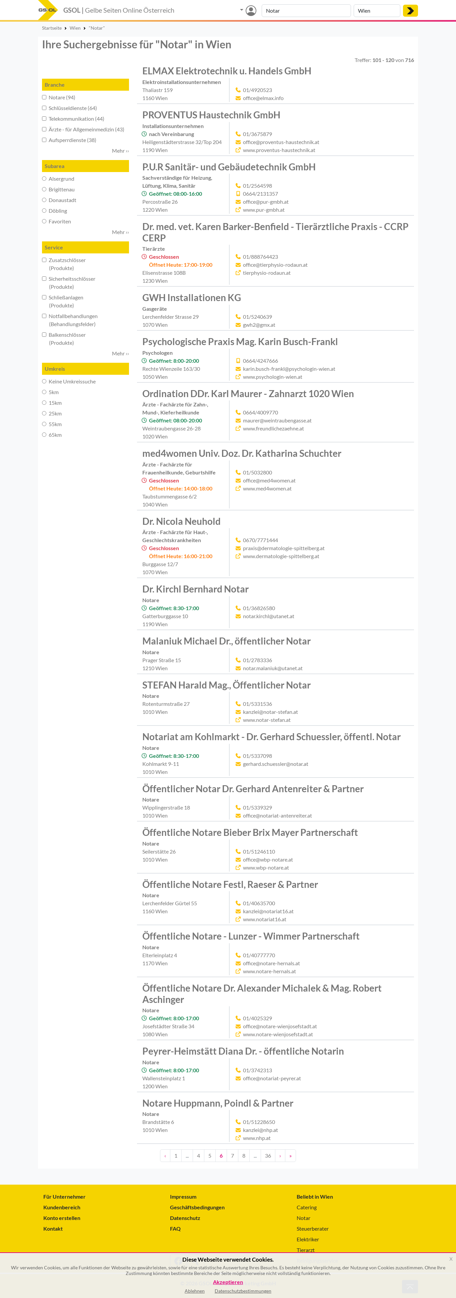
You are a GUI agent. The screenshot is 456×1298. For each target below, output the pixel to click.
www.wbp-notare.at (266, 867)
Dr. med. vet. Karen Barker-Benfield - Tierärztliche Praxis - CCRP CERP (275, 232)
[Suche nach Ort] (377, 10)
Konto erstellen (61, 1218)
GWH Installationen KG (191, 297)
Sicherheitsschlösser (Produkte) (68, 282)
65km (52, 434)
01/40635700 (259, 903)
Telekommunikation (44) (73, 118)
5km (50, 392)
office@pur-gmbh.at (266, 201)
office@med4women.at (269, 480)
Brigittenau (58, 189)
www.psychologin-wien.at (272, 376)
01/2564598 (257, 185)
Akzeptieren (228, 1282)
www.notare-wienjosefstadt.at (278, 1034)
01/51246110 (259, 851)
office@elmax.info (263, 98)
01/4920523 (257, 90)
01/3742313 (257, 1070)
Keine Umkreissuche (69, 381)
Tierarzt (306, 1250)
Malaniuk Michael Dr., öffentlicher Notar (226, 640)
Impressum (183, 1196)
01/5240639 (257, 316)
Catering (307, 1207)
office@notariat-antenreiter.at (277, 815)
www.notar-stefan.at (267, 720)
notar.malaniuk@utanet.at (273, 668)
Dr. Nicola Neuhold (181, 521)
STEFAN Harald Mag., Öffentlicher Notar (226, 685)
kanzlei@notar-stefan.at (270, 712)
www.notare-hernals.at (269, 971)
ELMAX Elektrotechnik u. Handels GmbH (226, 70)
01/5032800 (257, 472)
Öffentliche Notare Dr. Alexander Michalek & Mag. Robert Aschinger (262, 993)
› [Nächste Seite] (280, 1155)
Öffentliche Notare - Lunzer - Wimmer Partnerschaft (251, 936)
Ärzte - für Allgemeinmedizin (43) (83, 129)
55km (52, 424)
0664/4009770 (260, 412)
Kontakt (53, 1228)
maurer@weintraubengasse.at (277, 420)
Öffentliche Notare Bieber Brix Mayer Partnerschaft (250, 832)
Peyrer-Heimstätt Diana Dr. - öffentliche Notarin (243, 1051)
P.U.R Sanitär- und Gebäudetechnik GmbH (229, 166)
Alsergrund (58, 178)
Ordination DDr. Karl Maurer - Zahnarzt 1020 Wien (248, 393)
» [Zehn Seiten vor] (290, 1155)
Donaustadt (59, 200)
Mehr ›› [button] (120, 150)
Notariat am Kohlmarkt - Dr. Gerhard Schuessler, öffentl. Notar (271, 736)
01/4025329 (257, 1018)
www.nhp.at (257, 1138)
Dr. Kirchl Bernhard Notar (195, 588)
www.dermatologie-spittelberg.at (281, 556)
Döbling (54, 210)
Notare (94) (58, 97)
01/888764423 (260, 256)
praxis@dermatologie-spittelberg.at (284, 548)
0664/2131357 (260, 193)
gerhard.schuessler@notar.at (275, 764)
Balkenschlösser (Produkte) (64, 338)
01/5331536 (257, 704)
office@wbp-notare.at (268, 859)
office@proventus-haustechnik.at (281, 142)
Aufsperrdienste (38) (69, 140)
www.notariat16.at (264, 919)
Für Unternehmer (64, 1196)
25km (52, 413)
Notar (303, 1218)
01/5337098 (257, 756)
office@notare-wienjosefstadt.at (280, 1026)
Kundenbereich (61, 1207)
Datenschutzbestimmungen (243, 1291)
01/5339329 (257, 807)
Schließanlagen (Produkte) (62, 301)
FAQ (175, 1228)
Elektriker (308, 1239)
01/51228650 (259, 1122)
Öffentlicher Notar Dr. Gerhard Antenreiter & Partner (253, 788)
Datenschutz (185, 1218)
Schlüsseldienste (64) (69, 108)
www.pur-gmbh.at (264, 209)
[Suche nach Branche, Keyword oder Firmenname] (306, 10)
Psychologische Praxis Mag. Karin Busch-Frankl (240, 341)
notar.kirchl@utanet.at (268, 616)
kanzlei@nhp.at (260, 1130)
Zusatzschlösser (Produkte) (64, 264)
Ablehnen (195, 1291)
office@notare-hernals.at (271, 963)
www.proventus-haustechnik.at (279, 150)
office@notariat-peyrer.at (272, 1078)
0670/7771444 (260, 540)
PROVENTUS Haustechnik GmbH (211, 114)
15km (52, 402)
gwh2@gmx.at (259, 324)
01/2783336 (257, 660)
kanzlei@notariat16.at (268, 911)
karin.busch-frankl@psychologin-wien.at (289, 368)
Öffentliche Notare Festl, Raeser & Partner (230, 884)
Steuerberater (313, 1228)
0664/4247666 (260, 360)
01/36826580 (259, 608)
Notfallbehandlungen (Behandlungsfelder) (70, 320)
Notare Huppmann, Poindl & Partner (217, 1103)
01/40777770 (259, 955)
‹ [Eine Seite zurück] (165, 1155)
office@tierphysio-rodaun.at (275, 264)
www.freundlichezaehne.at (273, 428)
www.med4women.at (267, 488)
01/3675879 (257, 134)
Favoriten (56, 221)
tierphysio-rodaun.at (267, 272)
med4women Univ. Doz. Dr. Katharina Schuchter (241, 453)
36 (268, 1155)
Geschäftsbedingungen (197, 1207)
